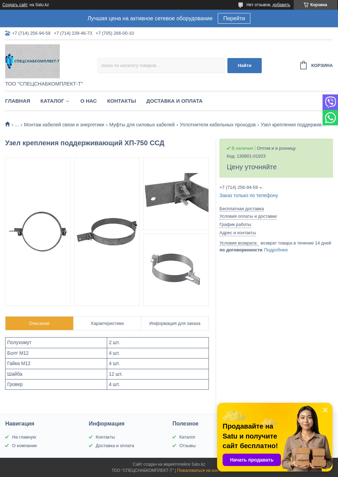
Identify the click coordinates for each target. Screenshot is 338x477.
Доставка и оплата (174, 100)
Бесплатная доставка (241, 208)
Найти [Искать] (244, 65)
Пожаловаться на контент (201, 470)
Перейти (234, 18)
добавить (281, 4)
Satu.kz (198, 464)
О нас (88, 100)
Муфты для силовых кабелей (142, 124)
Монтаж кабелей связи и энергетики (64, 124)
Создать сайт (15, 4)
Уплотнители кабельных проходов (218, 124)
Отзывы (187, 445)
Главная (17, 100)
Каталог (52, 100)
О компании (24, 445)
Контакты (121, 100)
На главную (24, 437)
